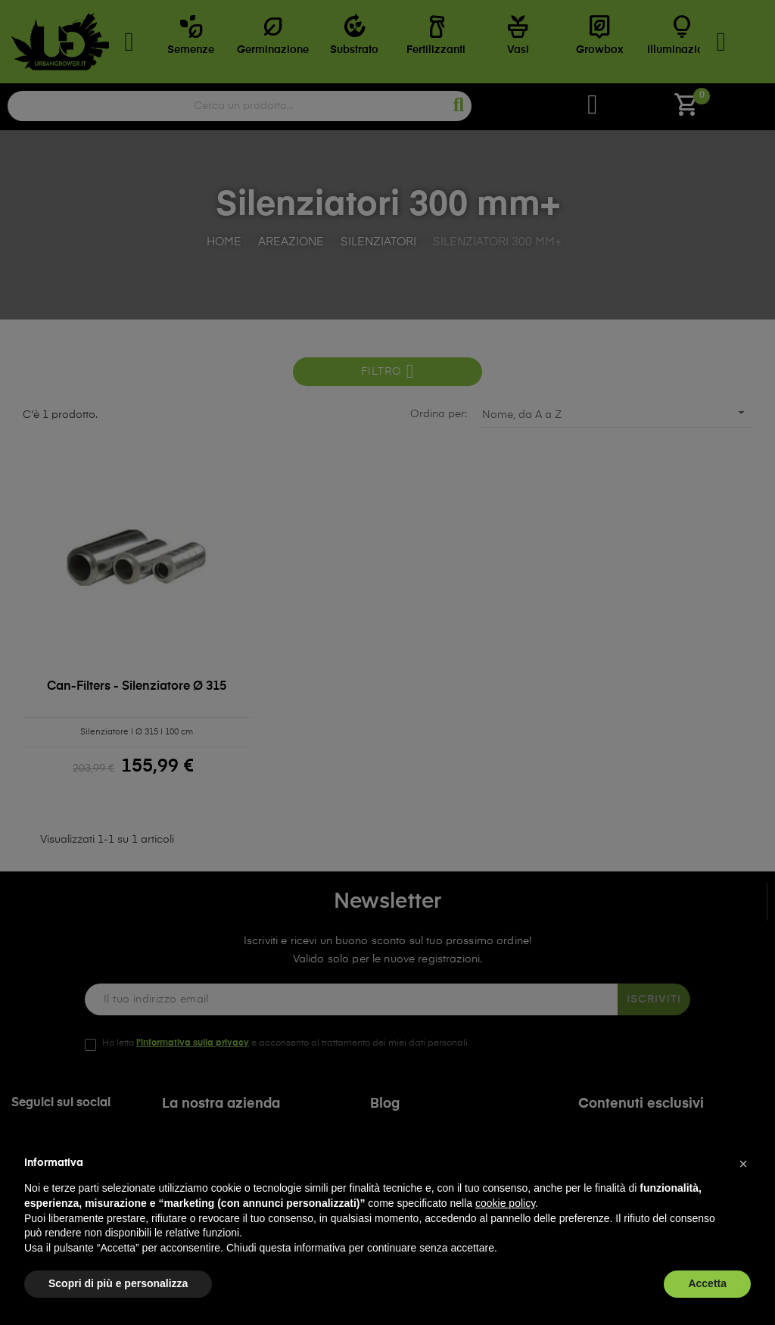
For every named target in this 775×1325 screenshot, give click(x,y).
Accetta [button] (707, 1283)
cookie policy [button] (505, 1203)
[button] (743, 1164)
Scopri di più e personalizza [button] (118, 1283)
